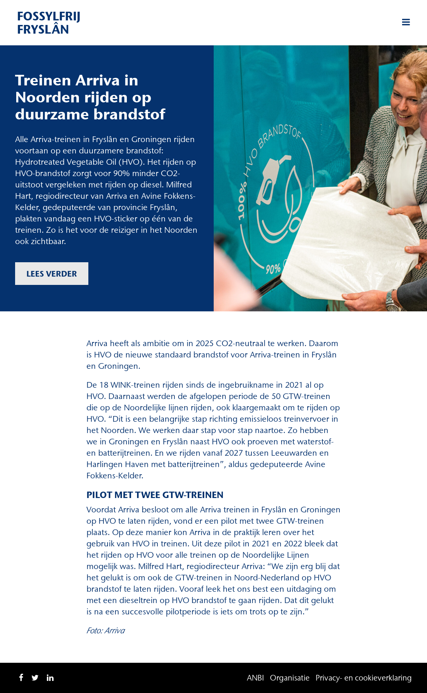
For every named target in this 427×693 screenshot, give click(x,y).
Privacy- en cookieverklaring (364, 677)
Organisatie (290, 677)
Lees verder (51, 273)
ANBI (255, 677)
